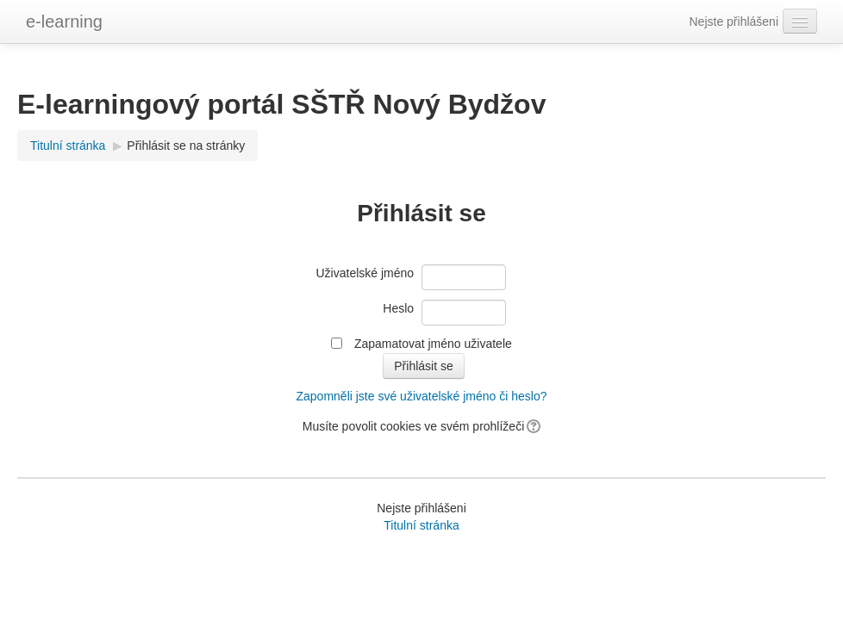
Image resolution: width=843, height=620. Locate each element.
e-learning (64, 21)
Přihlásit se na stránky (186, 145)
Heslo (398, 308)
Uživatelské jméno (365, 273)
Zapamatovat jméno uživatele (433, 343)
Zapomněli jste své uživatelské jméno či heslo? (421, 396)
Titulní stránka (67, 145)
